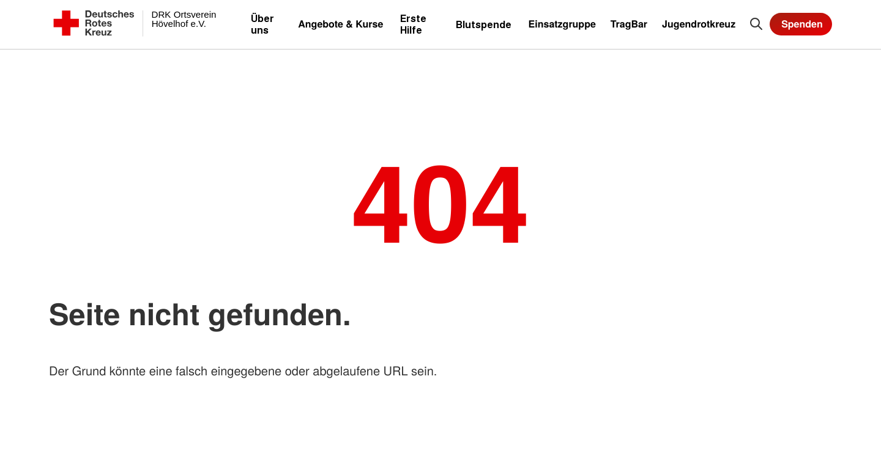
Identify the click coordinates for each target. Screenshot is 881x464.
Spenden (802, 24)
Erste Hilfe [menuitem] (413, 24)
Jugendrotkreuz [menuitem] (698, 24)
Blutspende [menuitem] (483, 24)
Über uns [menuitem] (262, 24)
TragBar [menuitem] (629, 24)
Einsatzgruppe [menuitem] (562, 24)
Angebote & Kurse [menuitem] (340, 24)
